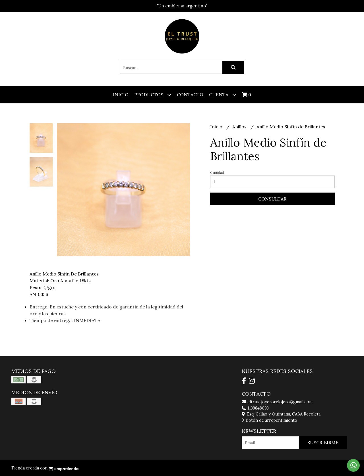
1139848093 (255, 408)
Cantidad (217, 173)
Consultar (272, 199)
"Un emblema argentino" (182, 6)
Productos (152, 94)
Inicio (121, 94)
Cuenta (222, 94)
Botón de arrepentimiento (269, 420)
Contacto (190, 94)
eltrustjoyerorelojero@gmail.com (277, 401)
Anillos (240, 127)
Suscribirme (322, 442)
